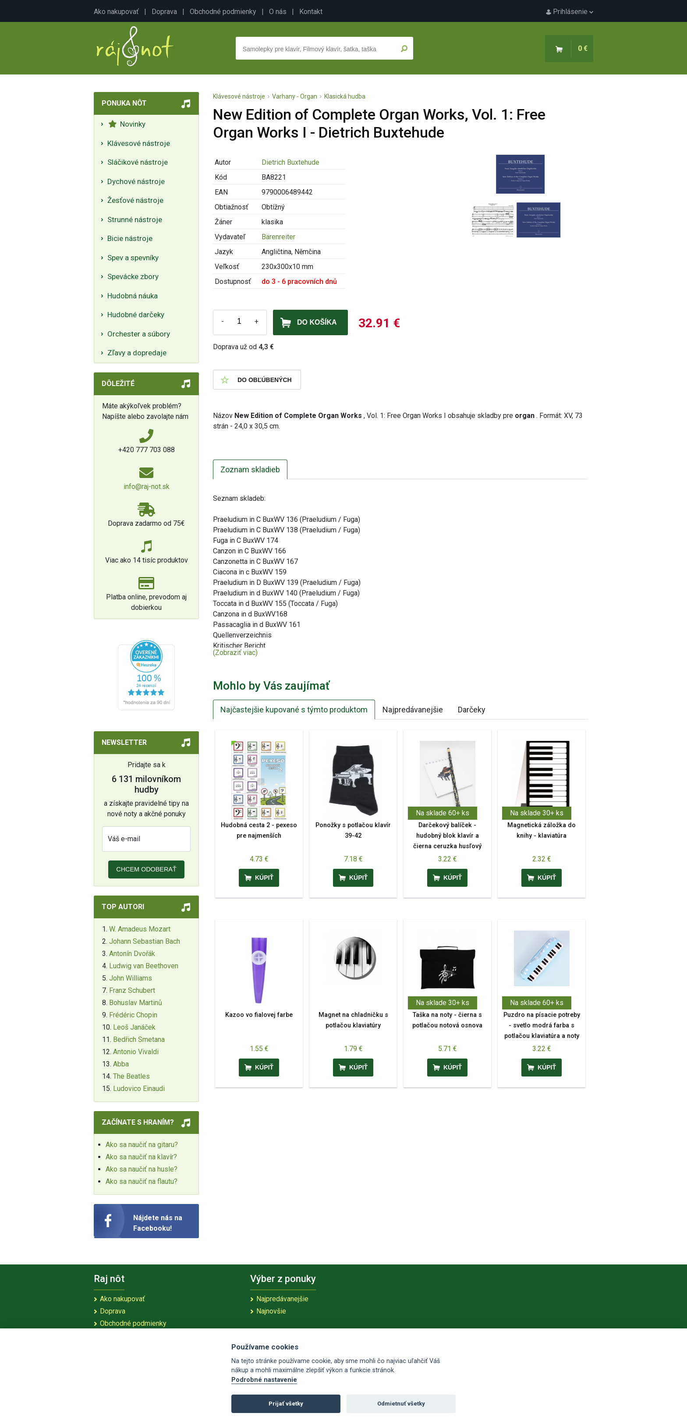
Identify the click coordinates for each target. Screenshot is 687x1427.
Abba (121, 1064)
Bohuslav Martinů (135, 1003)
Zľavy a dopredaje (136, 352)
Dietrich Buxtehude (290, 162)
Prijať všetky (286, 1403)
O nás (278, 11)
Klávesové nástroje (138, 143)
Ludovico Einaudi (139, 1088)
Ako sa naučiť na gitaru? (142, 1144)
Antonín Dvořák (132, 953)
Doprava (164, 11)
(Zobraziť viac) (235, 652)
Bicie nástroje (129, 238)
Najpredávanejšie (412, 709)
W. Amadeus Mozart (139, 929)
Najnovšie (271, 1311)
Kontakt (310, 11)
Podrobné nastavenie (264, 1380)
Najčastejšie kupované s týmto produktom (294, 709)
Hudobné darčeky (135, 314)
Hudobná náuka (132, 295)
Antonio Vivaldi (136, 1052)
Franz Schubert (132, 990)
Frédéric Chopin (133, 1015)
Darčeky (471, 709)
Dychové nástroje (136, 181)
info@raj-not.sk (147, 486)
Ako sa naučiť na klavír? (141, 1157)
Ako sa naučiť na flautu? (141, 1181)
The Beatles (131, 1076)
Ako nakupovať (116, 11)
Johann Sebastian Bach (144, 941)
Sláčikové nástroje (137, 162)
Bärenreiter (278, 237)
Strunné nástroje (134, 219)
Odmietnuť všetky (401, 1403)
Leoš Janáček (134, 1027)
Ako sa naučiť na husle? (141, 1169)
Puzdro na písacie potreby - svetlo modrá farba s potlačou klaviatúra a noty (541, 1025)
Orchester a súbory (138, 333)
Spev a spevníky (133, 257)
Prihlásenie (569, 11)
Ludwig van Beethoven (143, 966)
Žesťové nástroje (135, 200)
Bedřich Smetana (139, 1039)
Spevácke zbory (133, 276)
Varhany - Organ (294, 96)
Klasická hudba (344, 96)
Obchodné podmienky (223, 11)
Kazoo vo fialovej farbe (259, 1015)
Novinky (126, 124)
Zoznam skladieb (250, 469)
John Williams (130, 978)
